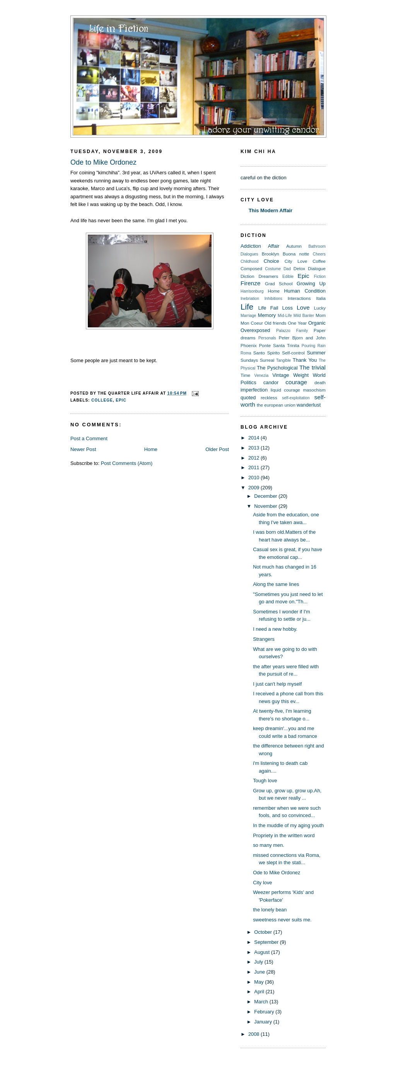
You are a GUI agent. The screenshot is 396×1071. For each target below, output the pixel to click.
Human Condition (305, 291)
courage (296, 382)
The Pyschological (277, 368)
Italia (321, 298)
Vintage (280, 375)
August (262, 952)
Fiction (320, 276)
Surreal (267, 360)
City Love (296, 261)
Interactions (299, 298)
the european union (276, 405)
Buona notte (296, 254)
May (259, 982)
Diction (247, 276)
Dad (287, 269)
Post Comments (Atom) (127, 463)
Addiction (251, 246)
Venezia (261, 375)
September (267, 942)
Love (303, 307)
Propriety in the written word (283, 835)
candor (270, 382)
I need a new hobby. (275, 629)
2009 (254, 487)
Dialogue (317, 268)
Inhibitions (273, 298)
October (263, 932)
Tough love (265, 780)
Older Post (217, 449)
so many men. (268, 845)
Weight (301, 375)
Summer (316, 353)
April (259, 991)
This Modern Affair (270, 210)
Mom (321, 315)
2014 (254, 438)
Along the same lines (276, 584)
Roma (246, 353)
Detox (299, 268)
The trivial (312, 367)
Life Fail (268, 308)
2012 (254, 458)
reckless (269, 397)
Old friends (276, 323)
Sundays (249, 360)
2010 (254, 477)
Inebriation (250, 298)
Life (247, 306)
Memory (267, 315)
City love (262, 882)
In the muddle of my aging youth (288, 825)
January (263, 1022)
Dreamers (268, 276)
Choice (271, 261)
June (260, 972)
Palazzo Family (292, 331)
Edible (288, 276)
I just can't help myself (277, 684)
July (259, 962)
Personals (267, 338)
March (261, 1002)
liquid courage (285, 390)
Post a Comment (89, 438)
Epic (121, 400)
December (266, 496)
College (102, 400)
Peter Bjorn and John (302, 337)
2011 (254, 467)
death (320, 382)
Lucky (320, 308)
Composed (251, 268)
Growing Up (311, 283)
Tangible (283, 360)
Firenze (250, 283)
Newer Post (83, 449)
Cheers (319, 254)
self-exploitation (295, 398)
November (266, 506)
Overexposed (255, 330)
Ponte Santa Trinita (279, 345)
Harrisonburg (252, 291)
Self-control (293, 353)
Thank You (305, 360)
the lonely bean (270, 910)
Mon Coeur (252, 323)
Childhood (249, 261)
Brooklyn (270, 254)
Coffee (319, 261)
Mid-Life (285, 315)
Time (245, 375)
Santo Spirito (266, 353)
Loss (287, 308)
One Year (297, 323)
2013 (254, 448)
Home (150, 449)
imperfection (254, 390)
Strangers (264, 639)
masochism (314, 390)
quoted (248, 397)
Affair (274, 246)
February (264, 1012)
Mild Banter (304, 315)
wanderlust (309, 405)
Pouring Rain (314, 346)
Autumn (294, 246)
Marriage (248, 315)
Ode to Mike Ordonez (103, 162)
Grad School (279, 283)
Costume (273, 269)
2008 (254, 1034)
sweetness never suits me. (282, 920)
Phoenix (249, 345)
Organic (317, 323)
